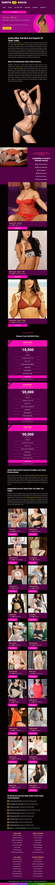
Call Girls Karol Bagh (17, 849)
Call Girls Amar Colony (17, 859)
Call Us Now (14, 12)
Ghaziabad (27, 7)
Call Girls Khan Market (17, 861)
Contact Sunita (14, 883)
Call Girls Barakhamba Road (17, 852)
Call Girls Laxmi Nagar (17, 845)
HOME (4, 7)
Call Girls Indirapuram (37, 861)
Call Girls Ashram (17, 864)
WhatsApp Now (41, 883)
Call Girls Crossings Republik (38, 864)
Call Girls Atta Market (37, 873)
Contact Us (43, 7)
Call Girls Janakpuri (38, 837)
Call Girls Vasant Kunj (17, 842)
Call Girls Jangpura (17, 871)
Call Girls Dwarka (37, 840)
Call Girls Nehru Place (17, 837)
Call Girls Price (18, 7)
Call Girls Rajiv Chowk (38, 835)
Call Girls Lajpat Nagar (17, 835)
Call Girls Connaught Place (17, 840)
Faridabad (35, 7)
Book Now (27, 376)
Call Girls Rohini (17, 847)
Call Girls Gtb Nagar (17, 876)
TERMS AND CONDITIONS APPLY (40, 881)
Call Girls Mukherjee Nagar (38, 852)
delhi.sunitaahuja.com (14, 881)
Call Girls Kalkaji (37, 849)
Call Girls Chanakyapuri (38, 876)
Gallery (10, 7)
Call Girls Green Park (17, 868)
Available (18, 228)
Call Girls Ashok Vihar (37, 871)
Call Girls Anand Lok (38, 868)
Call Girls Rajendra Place (17, 873)
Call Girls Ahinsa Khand (38, 866)
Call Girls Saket (38, 842)
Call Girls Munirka (17, 866)
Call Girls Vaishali (38, 859)
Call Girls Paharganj (38, 847)
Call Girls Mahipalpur (37, 845)
